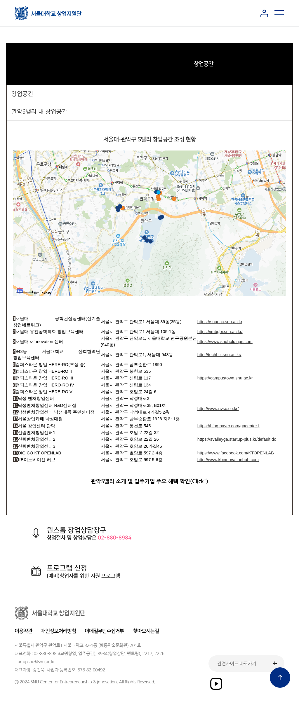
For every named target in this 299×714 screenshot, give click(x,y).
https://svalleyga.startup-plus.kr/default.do (236, 439)
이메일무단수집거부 (104, 631)
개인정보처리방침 (58, 631)
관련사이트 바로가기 (236, 663)
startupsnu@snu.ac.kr (35, 661)
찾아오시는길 (146, 631)
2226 (159, 653)
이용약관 (23, 631)
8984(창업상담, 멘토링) (119, 653)
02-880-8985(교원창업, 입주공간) (64, 653)
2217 (147, 653)
